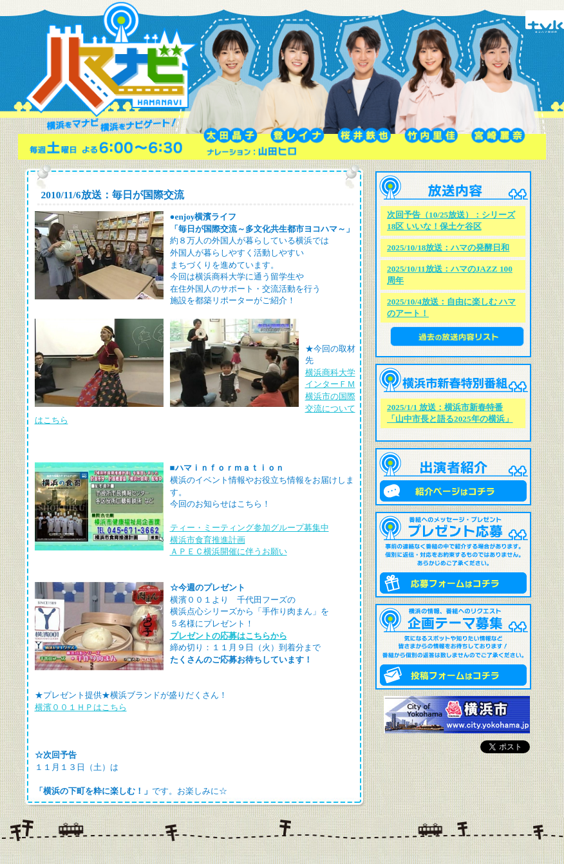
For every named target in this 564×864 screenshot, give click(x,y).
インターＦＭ (330, 384)
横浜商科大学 (330, 372)
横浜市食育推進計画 (207, 540)
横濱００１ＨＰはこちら (81, 707)
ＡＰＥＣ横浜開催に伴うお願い (228, 551)
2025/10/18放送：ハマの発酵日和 (448, 247)
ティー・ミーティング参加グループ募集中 (249, 527)
